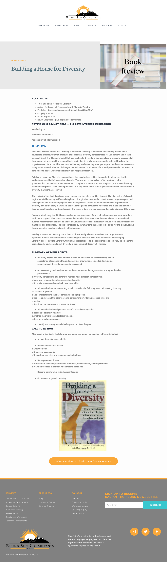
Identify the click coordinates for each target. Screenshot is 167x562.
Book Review (19, 60)
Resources (61, 25)
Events (91, 25)
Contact (123, 25)
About (78, 25)
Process (107, 25)
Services (43, 25)
